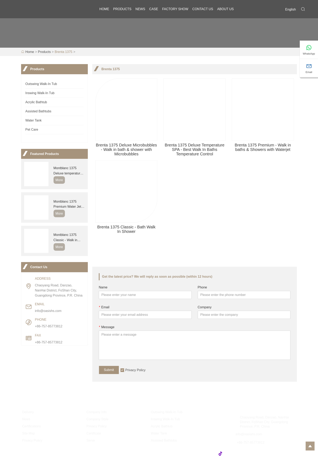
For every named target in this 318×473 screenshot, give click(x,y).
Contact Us (202, 9)
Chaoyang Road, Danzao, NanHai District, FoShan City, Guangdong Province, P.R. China (59, 290)
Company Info (96, 412)
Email (104, 307)
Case (153, 9)
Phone (202, 287)
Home (104, 9)
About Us (225, 9)
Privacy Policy (135, 370)
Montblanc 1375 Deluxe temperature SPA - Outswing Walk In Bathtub (69, 171)
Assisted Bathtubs (38, 111)
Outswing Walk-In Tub (41, 84)
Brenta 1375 (63, 52)
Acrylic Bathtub (36, 102)
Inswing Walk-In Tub (39, 93)
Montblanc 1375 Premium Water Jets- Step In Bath (69, 204)
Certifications (31, 426)
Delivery (28, 412)
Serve (90, 440)
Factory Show (175, 9)
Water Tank (33, 120)
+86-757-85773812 (48, 326)
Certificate (93, 433)
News (140, 9)
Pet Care (31, 129)
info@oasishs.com (48, 311)
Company (205, 307)
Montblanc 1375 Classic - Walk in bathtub (65, 238)
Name (103, 287)
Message (106, 327)
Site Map (28, 433)
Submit (109, 370)
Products (122, 9)
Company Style (97, 419)
